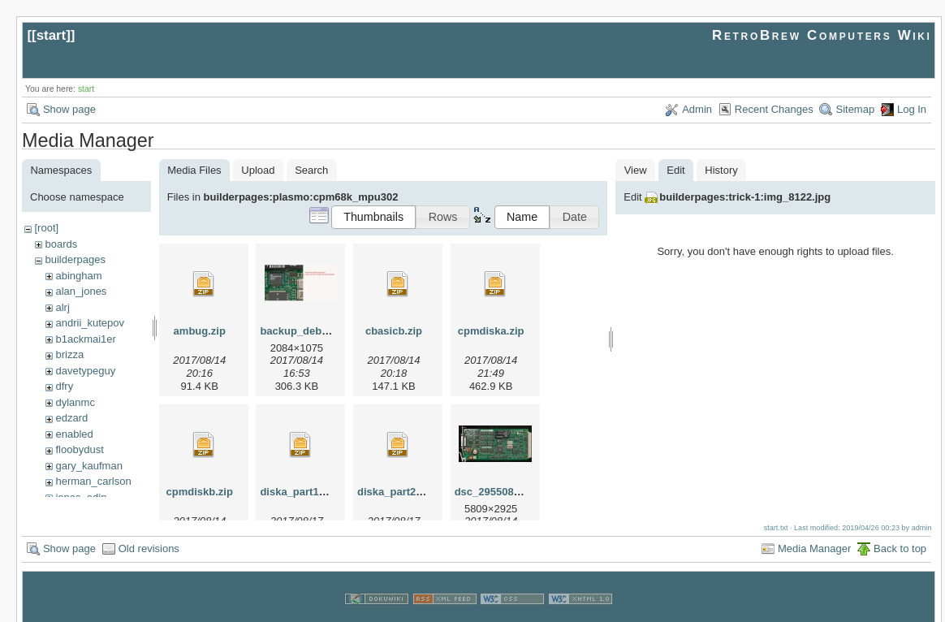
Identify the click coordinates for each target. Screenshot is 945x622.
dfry (64, 386)
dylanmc (74, 402)
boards (61, 244)
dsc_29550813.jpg (500, 492)
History (721, 170)
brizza (69, 354)
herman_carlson (93, 481)
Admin (697, 109)
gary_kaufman (88, 466)
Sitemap (854, 109)
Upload (257, 170)
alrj (62, 307)
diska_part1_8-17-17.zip (319, 492)
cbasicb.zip (393, 331)
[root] (46, 228)
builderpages (75, 259)
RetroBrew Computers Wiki (822, 35)
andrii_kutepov (89, 323)
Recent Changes (774, 109)
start (52, 35)
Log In (911, 109)
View (635, 170)
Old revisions (149, 533)
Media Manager (814, 533)
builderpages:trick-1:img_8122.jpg (745, 197)
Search (311, 170)
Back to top (900, 533)
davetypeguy (85, 371)
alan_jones (80, 291)
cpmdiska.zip (491, 331)
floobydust (79, 449)
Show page (69, 109)
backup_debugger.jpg (314, 331)
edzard (71, 418)
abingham (78, 276)
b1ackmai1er (85, 339)
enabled (74, 434)
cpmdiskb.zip (199, 492)
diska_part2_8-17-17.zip (416, 492)
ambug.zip (200, 331)
